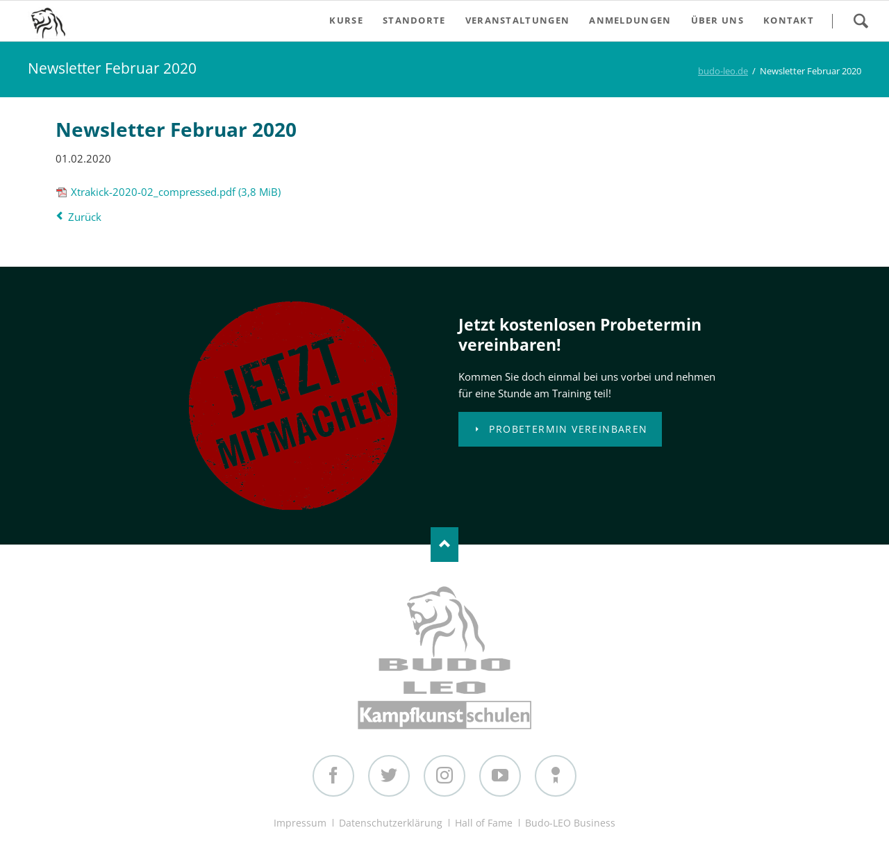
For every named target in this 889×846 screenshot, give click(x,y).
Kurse (346, 20)
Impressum (300, 822)
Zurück (84, 217)
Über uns (717, 20)
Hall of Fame (484, 822)
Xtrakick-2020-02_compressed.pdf (176, 192)
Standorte (414, 20)
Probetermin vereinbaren (566, 429)
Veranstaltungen (517, 20)
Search (860, 21)
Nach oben (444, 544)
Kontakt (788, 20)
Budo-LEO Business (570, 822)
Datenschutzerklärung (390, 822)
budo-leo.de (723, 71)
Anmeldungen (630, 20)
